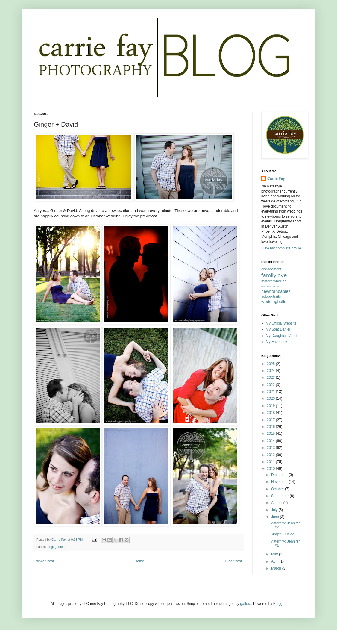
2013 (271, 448)
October (278, 489)
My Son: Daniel (278, 329)
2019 (271, 406)
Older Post (233, 561)
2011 (271, 462)
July (275, 510)
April (275, 561)
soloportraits (271, 296)
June (275, 517)
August (277, 503)
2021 (271, 392)
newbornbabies (276, 291)
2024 (271, 371)
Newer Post (44, 561)
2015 (271, 433)
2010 (271, 469)
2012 (271, 455)
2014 (271, 441)
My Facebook (276, 342)
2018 (271, 413)
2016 (271, 427)
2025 (271, 364)
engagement (57, 547)
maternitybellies (273, 281)
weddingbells (273, 301)
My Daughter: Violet (281, 336)
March (276, 568)
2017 (271, 420)
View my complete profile (281, 248)
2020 (271, 398)
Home (139, 561)
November (280, 482)
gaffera (245, 604)
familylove (274, 275)
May (275, 554)
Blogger (279, 604)
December (280, 475)
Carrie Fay (276, 178)
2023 (271, 377)
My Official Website (281, 323)
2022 (271, 385)
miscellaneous (270, 286)
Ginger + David (282, 534)
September (280, 496)
